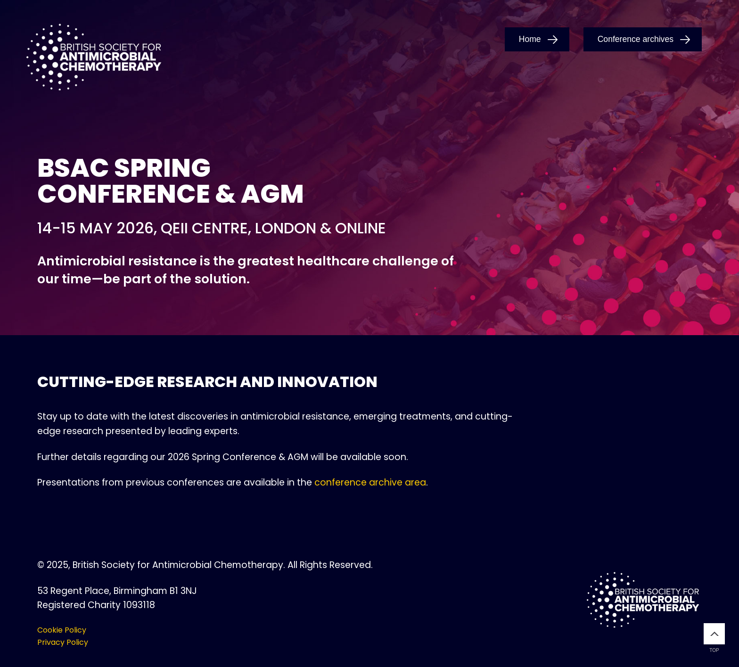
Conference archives (635, 39)
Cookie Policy (61, 630)
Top (714, 638)
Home (530, 39)
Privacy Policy (62, 642)
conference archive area (370, 482)
